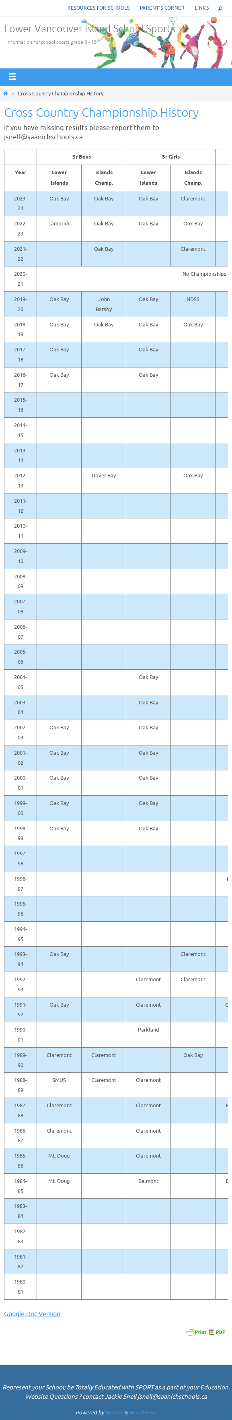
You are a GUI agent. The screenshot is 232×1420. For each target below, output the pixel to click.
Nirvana (114, 1412)
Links (202, 8)
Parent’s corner (162, 8)
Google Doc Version (32, 1314)
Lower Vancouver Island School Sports (89, 29)
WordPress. (142, 1412)
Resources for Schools (98, 8)
